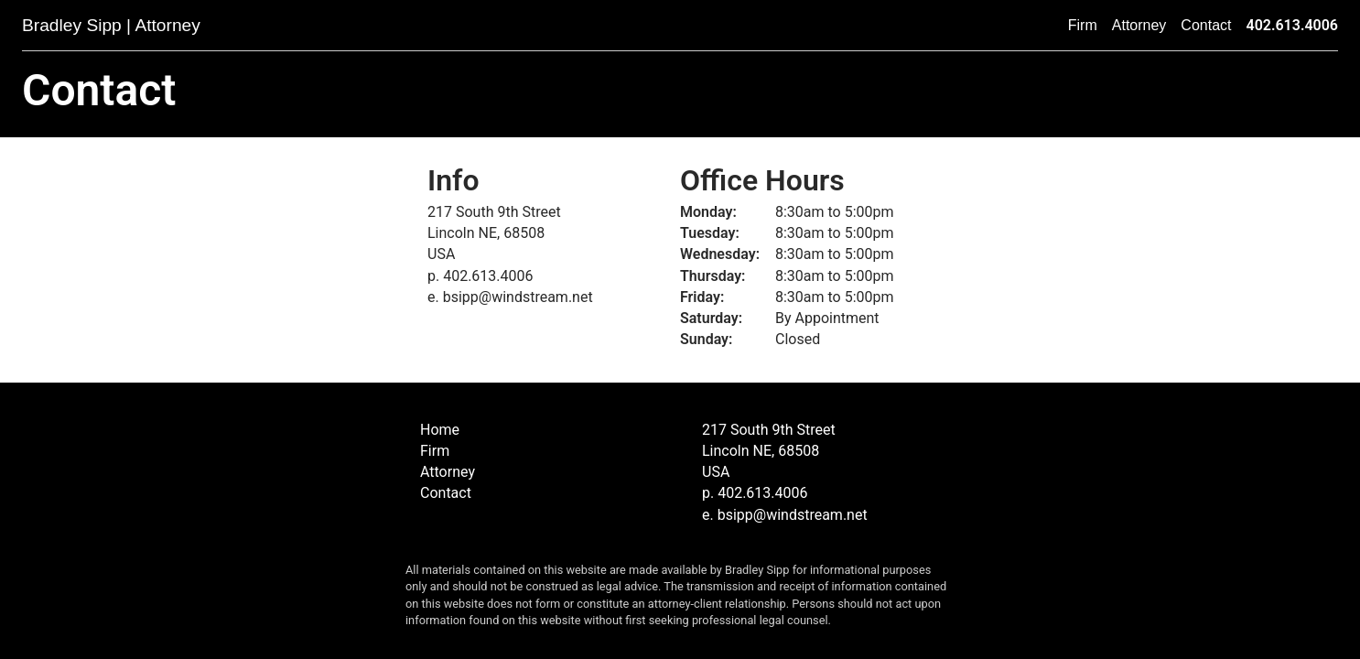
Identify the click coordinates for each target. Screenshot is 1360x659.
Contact (1206, 25)
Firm (1082, 25)
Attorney (1139, 25)
